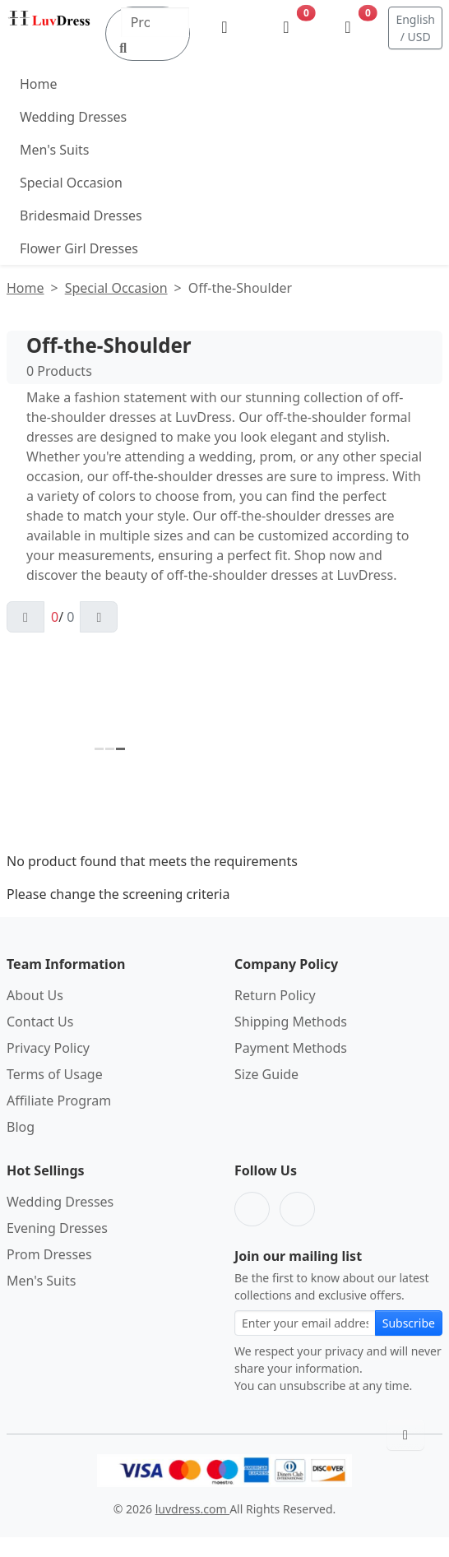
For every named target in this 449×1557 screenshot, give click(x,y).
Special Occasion (71, 183)
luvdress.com (192, 1509)
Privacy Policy (48, 1048)
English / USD (415, 28)
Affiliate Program (59, 1100)
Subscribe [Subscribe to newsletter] (408, 1323)
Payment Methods (290, 1048)
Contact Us (40, 1022)
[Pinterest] (297, 1209)
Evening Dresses (57, 1228)
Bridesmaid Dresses (81, 215)
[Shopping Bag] (347, 28)
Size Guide (266, 1074)
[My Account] (224, 28)
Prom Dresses (49, 1254)
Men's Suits (54, 150)
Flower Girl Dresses (79, 248)
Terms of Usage (55, 1074)
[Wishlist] (286, 28)
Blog (21, 1127)
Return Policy (275, 995)
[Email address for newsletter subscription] (305, 1323)
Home (39, 84)
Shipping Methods (290, 1022)
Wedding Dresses (73, 117)
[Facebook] (252, 1209)
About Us (35, 995)
